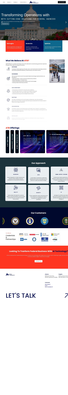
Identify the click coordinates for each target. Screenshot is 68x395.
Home (4, 2)
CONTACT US (5, 23)
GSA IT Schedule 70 (49, 286)
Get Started (62, 2)
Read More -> (26, 147)
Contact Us (38, 261)
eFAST (46, 285)
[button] (9, 2)
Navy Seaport (47, 284)
